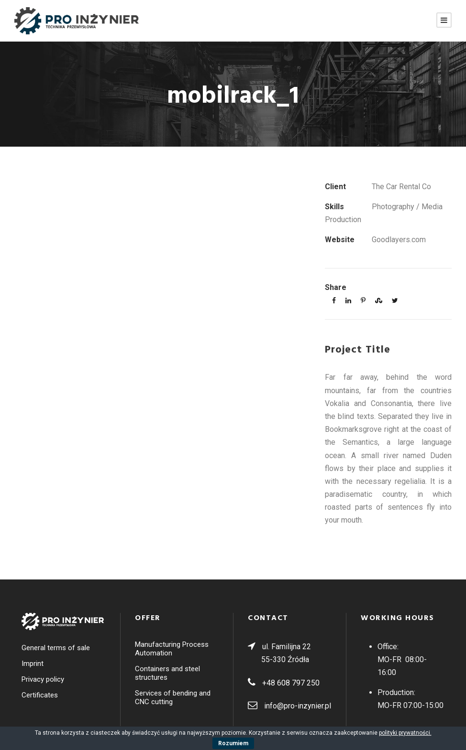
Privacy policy (43, 679)
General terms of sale (56, 647)
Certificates (40, 695)
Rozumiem (233, 743)
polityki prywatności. (405, 732)
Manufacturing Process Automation (172, 648)
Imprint (33, 663)
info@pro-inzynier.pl (297, 705)
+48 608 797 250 (291, 682)
